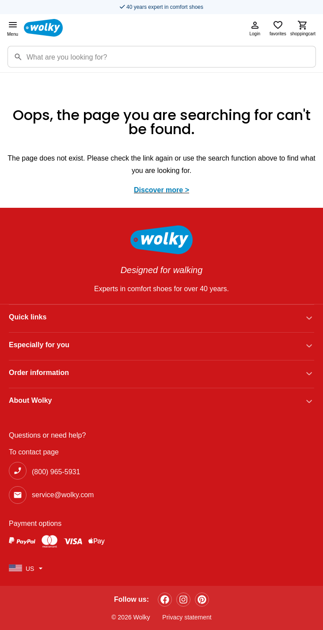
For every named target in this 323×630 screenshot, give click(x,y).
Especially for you (39, 345)
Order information (39, 372)
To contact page (34, 452)
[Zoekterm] (171, 56)
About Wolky (30, 400)
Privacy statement (186, 617)
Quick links (27, 317)
